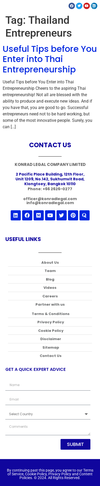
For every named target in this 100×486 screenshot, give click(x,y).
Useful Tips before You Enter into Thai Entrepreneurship (50, 59)
